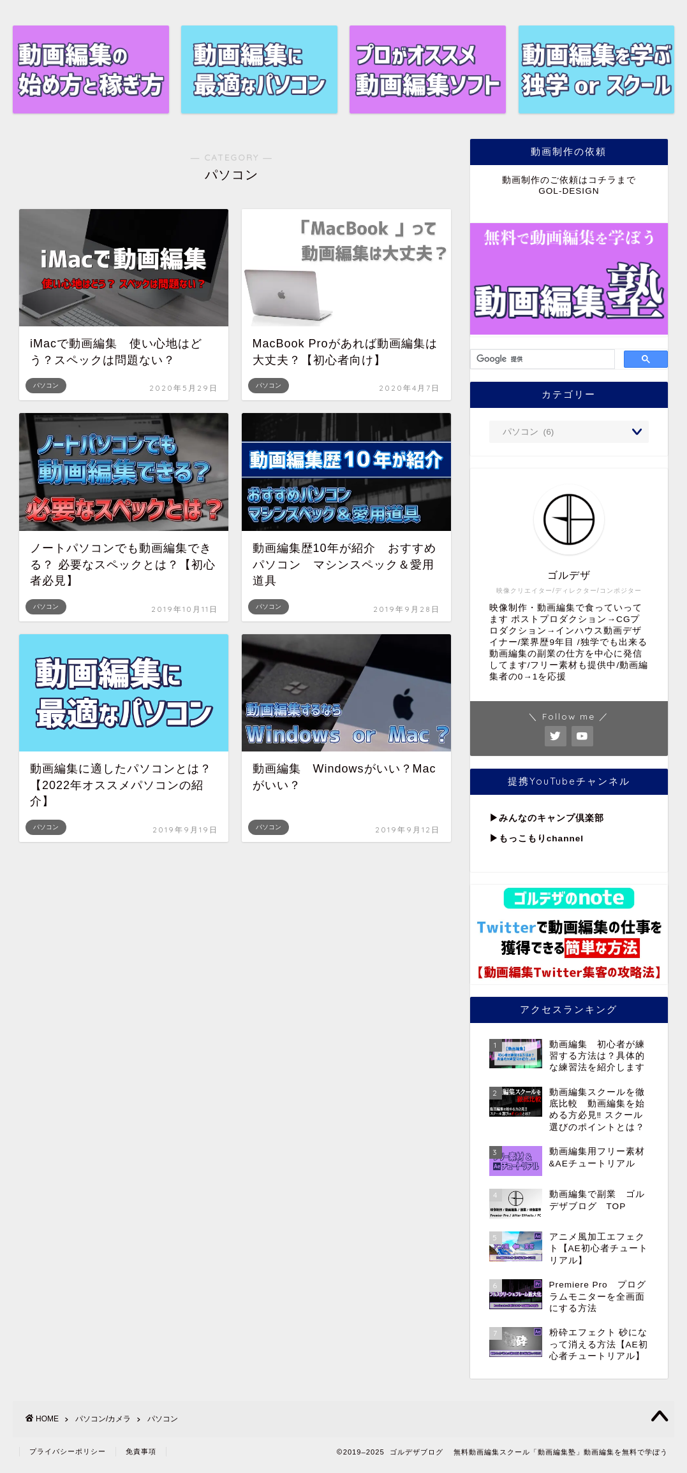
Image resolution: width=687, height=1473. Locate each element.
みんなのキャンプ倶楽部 (551, 818)
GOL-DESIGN (568, 191)
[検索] (541, 359)
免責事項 (141, 1451)
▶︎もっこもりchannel (536, 838)
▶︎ (494, 818)
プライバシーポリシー (67, 1451)
